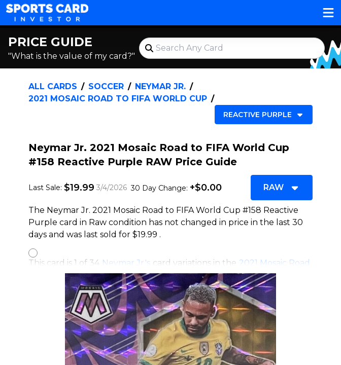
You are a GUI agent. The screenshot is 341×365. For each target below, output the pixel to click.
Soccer (106, 86)
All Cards (52, 86)
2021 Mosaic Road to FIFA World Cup (117, 98)
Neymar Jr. (160, 86)
